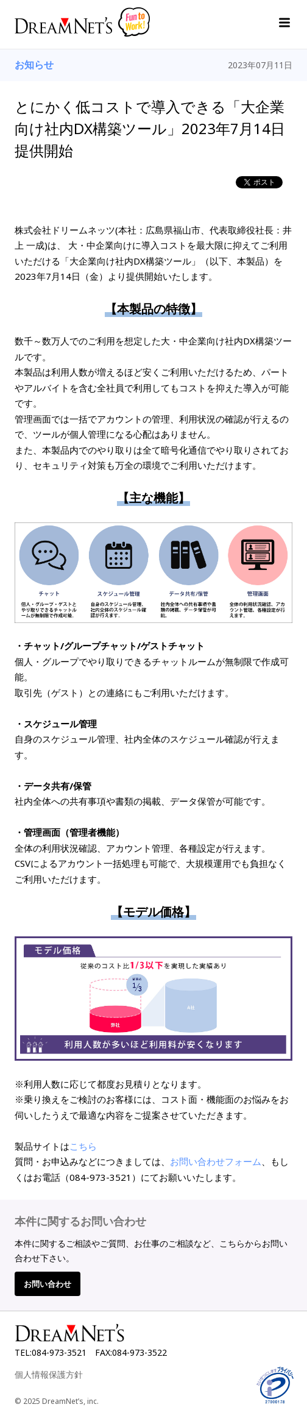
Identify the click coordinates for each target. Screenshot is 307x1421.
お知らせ (34, 64)
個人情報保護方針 (49, 1374)
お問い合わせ (47, 1283)
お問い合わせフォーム (215, 1161)
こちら (83, 1146)
